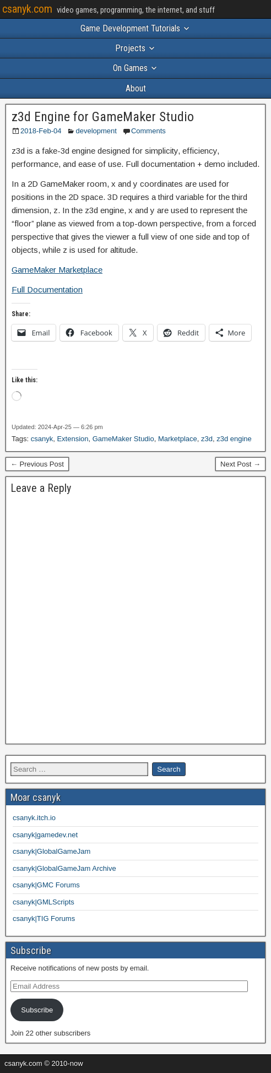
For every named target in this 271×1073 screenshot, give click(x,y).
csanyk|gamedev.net (45, 835)
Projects (130, 48)
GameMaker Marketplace (57, 269)
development (95, 131)
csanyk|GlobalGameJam (51, 851)
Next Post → (240, 464)
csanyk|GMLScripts (43, 902)
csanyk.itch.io (34, 818)
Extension (72, 439)
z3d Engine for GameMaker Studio (103, 116)
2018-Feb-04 (40, 131)
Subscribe (37, 1010)
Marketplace (177, 439)
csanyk (42, 439)
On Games (130, 68)
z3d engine (234, 439)
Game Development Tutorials (130, 28)
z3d (207, 439)
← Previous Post (37, 464)
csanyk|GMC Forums (46, 885)
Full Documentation (47, 289)
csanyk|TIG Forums (44, 918)
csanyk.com (27, 8)
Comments (148, 131)
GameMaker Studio (123, 439)
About (136, 88)
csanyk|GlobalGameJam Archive (64, 868)
